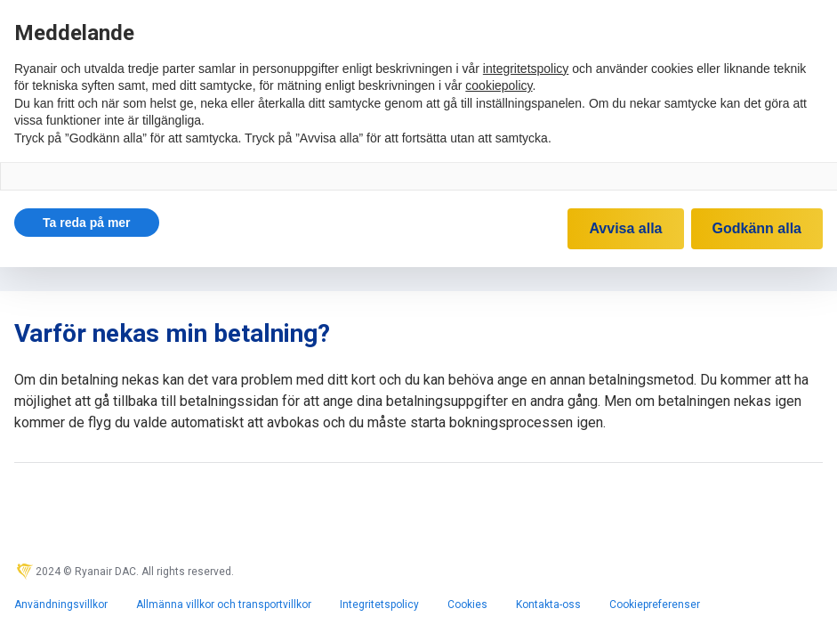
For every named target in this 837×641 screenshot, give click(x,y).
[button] (86, 222)
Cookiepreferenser (654, 604)
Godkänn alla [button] (756, 228)
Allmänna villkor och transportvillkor (223, 604)
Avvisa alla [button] (625, 228)
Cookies (467, 604)
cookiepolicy (498, 85)
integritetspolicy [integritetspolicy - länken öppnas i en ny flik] (526, 68)
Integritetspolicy (379, 604)
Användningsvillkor (61, 604)
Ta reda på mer (87, 222)
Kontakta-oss (548, 604)
